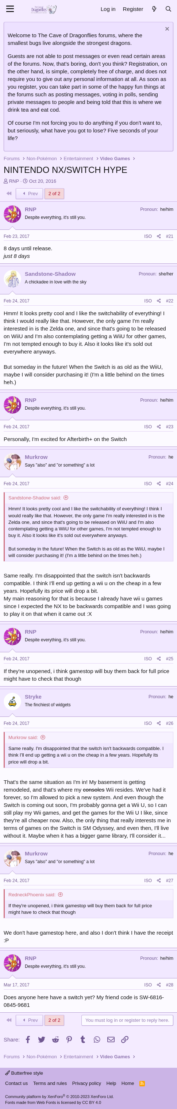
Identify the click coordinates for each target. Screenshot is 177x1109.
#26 (169, 723)
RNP (14, 181)
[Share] (158, 236)
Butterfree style (24, 1073)
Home (128, 1083)
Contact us (16, 1083)
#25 (169, 658)
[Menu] (10, 9)
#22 (169, 301)
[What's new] (154, 9)
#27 (169, 880)
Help (111, 1083)
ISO (148, 236)
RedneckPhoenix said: (31, 894)
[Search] (168, 9)
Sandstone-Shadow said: (34, 498)
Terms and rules (50, 1083)
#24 (169, 483)
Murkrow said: (23, 737)
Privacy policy (86, 1083)
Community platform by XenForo (59, 1096)
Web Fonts (46, 1102)
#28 (169, 985)
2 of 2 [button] (55, 193)
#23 (169, 426)
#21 (169, 236)
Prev (29, 193)
